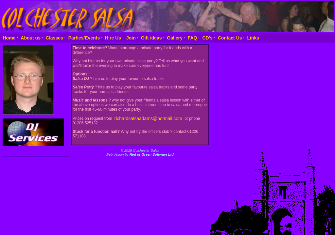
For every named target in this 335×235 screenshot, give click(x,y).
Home (9, 37)
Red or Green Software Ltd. (152, 154)
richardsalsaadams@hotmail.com (149, 118)
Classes (54, 37)
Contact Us (230, 37)
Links (253, 37)
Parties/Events (84, 37)
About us (31, 37)
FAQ (192, 37)
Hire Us (113, 37)
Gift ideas (151, 37)
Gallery (174, 37)
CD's (207, 37)
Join (131, 37)
